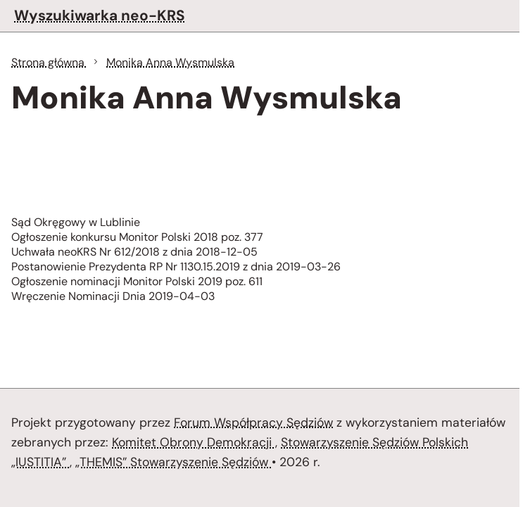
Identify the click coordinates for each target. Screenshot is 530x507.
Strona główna (49, 62)
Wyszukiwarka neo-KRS (99, 15)
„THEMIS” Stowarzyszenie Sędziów (173, 462)
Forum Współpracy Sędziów (253, 422)
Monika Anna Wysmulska (170, 62)
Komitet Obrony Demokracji (193, 442)
